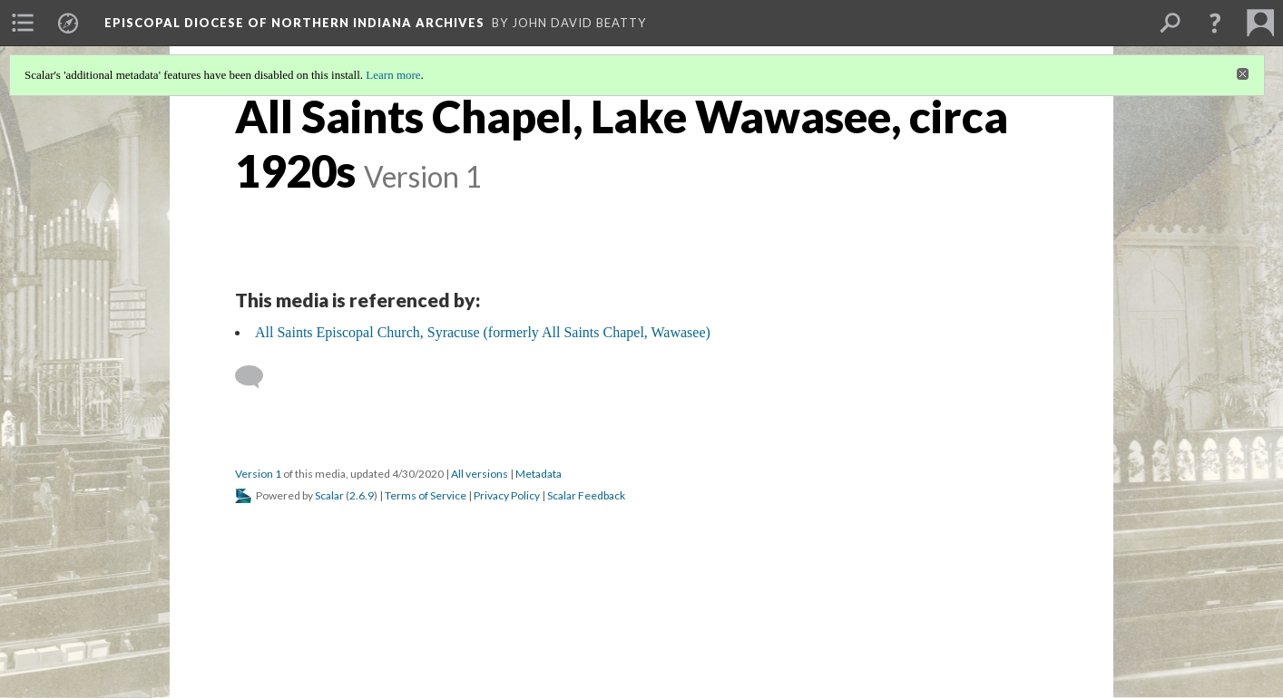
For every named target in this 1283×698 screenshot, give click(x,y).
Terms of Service (425, 495)
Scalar (329, 495)
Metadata (538, 473)
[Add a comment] (257, 377)
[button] (1215, 22)
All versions (479, 473)
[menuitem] (22, 22)
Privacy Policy (507, 495)
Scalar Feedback (586, 495)
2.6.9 (361, 495)
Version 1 (258, 473)
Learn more (393, 75)
